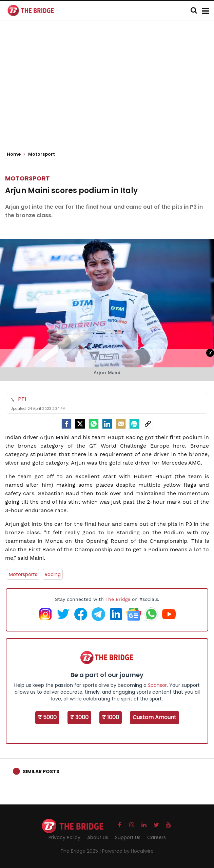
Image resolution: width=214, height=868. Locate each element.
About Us (97, 837)
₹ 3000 (79, 717)
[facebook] (66, 424)
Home (16, 154)
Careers (156, 837)
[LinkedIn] (107, 424)
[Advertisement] (109, 88)
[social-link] (148, 424)
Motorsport (27, 178)
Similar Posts (41, 771)
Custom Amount (154, 717)
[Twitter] (80, 424)
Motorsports (23, 574)
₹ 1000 (110, 717)
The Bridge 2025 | (81, 851)
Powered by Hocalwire (128, 851)
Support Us (127, 837)
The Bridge (117, 599)
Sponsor (157, 685)
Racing (53, 574)
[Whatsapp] (94, 424)
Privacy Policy (64, 837)
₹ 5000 (47, 717)
